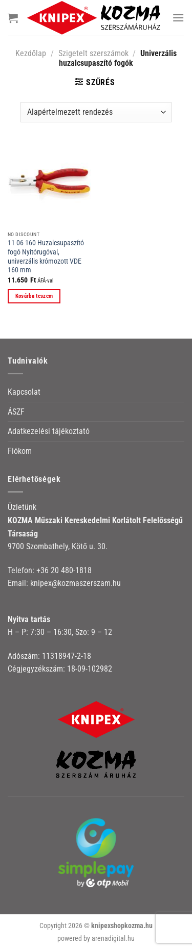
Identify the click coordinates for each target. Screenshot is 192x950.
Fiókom (20, 451)
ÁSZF (16, 412)
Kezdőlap (30, 53)
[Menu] (178, 17)
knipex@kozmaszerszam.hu (75, 583)
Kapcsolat (24, 392)
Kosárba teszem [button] (34, 296)
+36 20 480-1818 (64, 570)
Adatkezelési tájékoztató (49, 431)
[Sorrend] (96, 112)
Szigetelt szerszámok (93, 53)
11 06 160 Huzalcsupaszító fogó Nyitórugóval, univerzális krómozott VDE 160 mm (46, 256)
